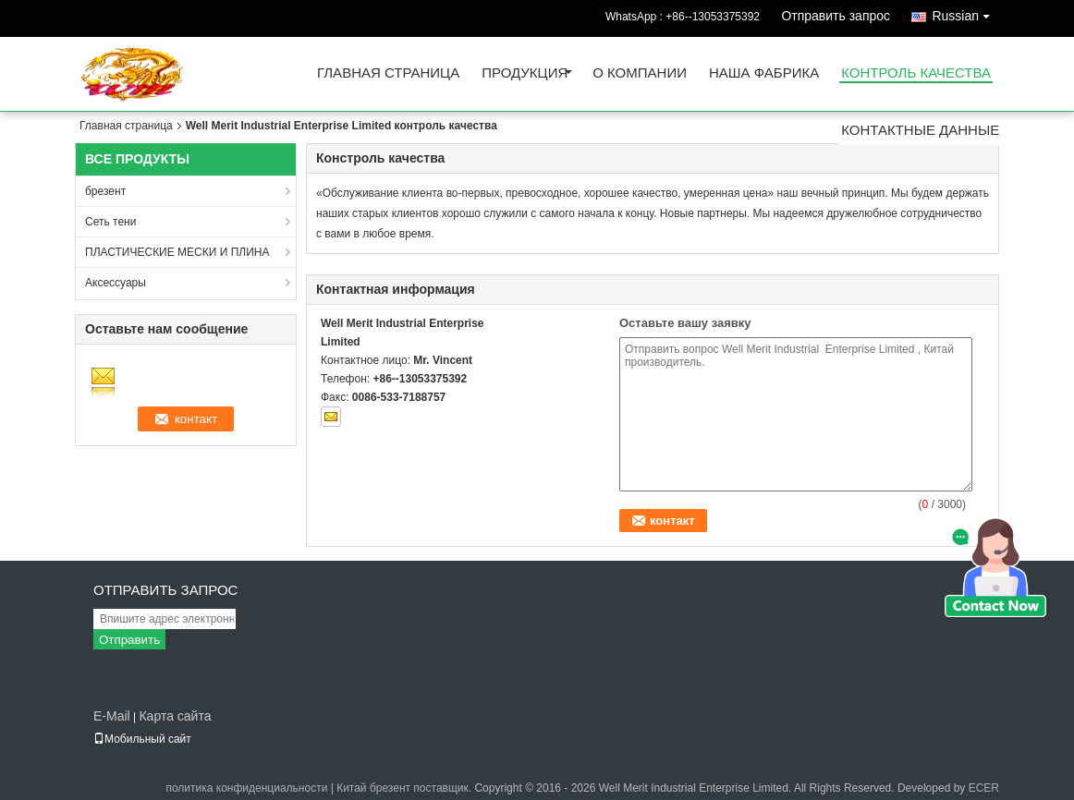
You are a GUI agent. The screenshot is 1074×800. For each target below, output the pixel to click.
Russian (965, 12)
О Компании (639, 73)
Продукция (525, 73)
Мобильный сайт (142, 739)
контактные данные (920, 131)
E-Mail (111, 716)
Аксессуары (115, 282)
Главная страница (388, 73)
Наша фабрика (764, 73)
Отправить (129, 640)
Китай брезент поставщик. (405, 788)
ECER (984, 788)
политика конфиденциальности (246, 788)
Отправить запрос (835, 15)
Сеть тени (110, 221)
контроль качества (916, 73)
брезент (105, 191)
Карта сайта (175, 716)
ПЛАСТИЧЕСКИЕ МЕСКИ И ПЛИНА (177, 252)
